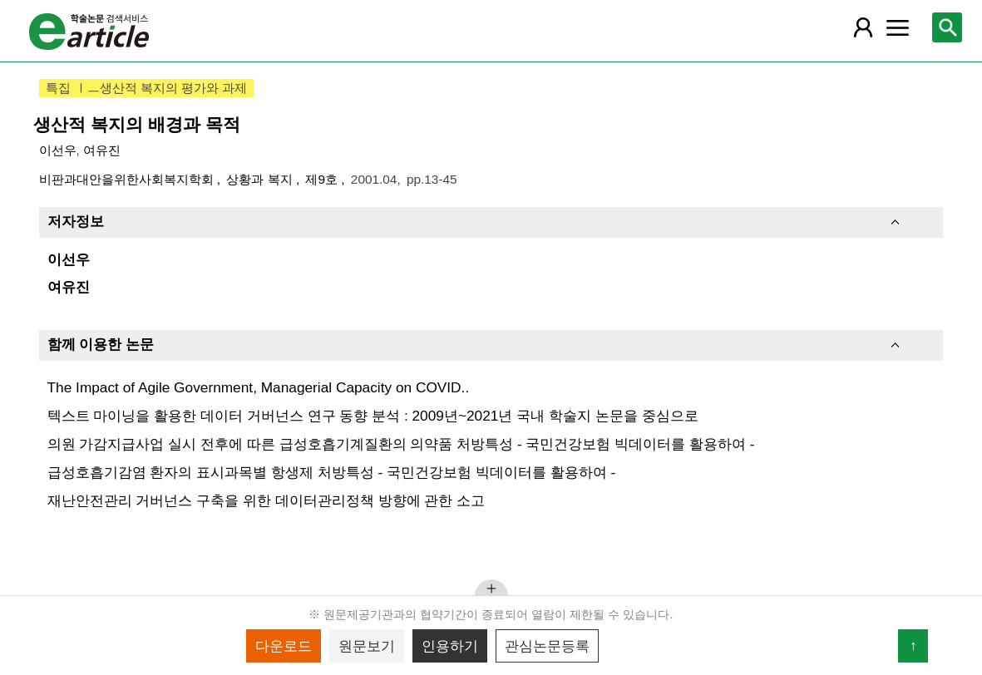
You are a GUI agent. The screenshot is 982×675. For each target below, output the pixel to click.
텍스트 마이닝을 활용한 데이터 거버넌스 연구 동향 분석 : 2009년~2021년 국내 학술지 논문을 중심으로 (372, 415)
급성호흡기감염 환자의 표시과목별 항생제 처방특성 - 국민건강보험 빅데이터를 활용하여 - (331, 472)
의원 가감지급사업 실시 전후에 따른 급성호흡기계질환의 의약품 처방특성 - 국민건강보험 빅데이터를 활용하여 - (401, 444)
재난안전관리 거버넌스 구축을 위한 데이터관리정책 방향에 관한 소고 (266, 500)
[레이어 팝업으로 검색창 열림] (947, 27)
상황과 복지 (261, 179)
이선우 (57, 150)
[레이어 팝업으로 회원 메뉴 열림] (863, 27)
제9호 (323, 179)
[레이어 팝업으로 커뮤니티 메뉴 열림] (898, 27)
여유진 (102, 150)
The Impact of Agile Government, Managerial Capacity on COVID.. (258, 387)
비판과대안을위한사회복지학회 (128, 179)
